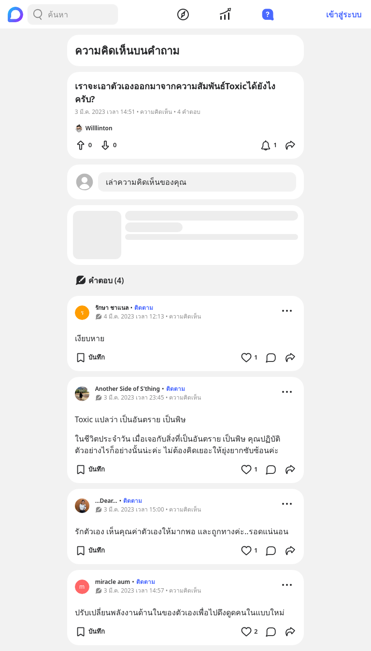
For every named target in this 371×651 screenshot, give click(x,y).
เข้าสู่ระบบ (343, 14)
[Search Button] (37, 14)
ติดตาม (143, 308)
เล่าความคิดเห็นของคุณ (146, 182)
